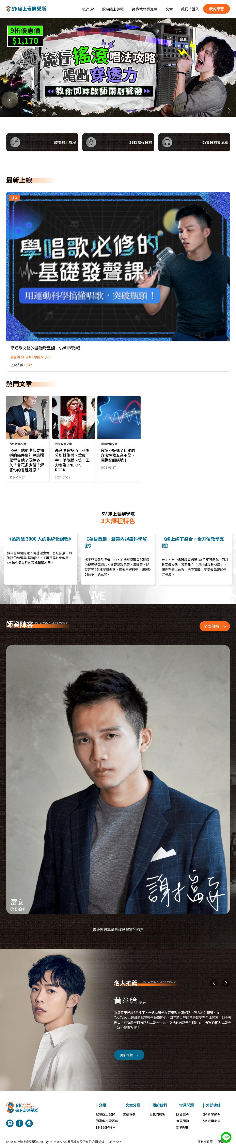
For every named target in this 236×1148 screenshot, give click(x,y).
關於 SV (88, 9)
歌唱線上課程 (113, 9)
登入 (195, 8)
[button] (118, 67)
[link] (28, 439)
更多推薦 (129, 1054)
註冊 (184, 8)
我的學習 (216, 8)
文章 (169, 9)
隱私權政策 (205, 1141)
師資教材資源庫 (144, 9)
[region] (118, 67)
